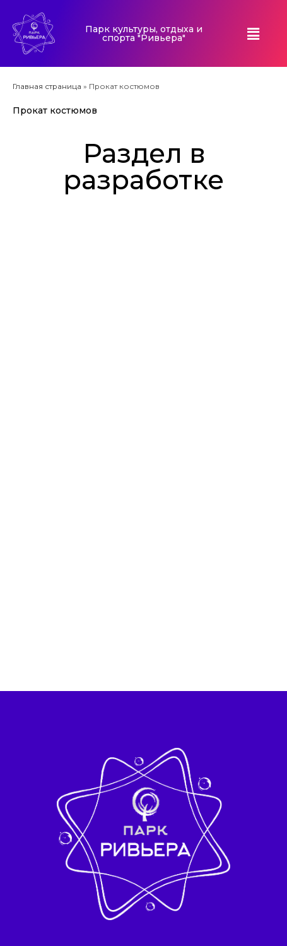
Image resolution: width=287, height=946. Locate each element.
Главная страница (47, 86)
